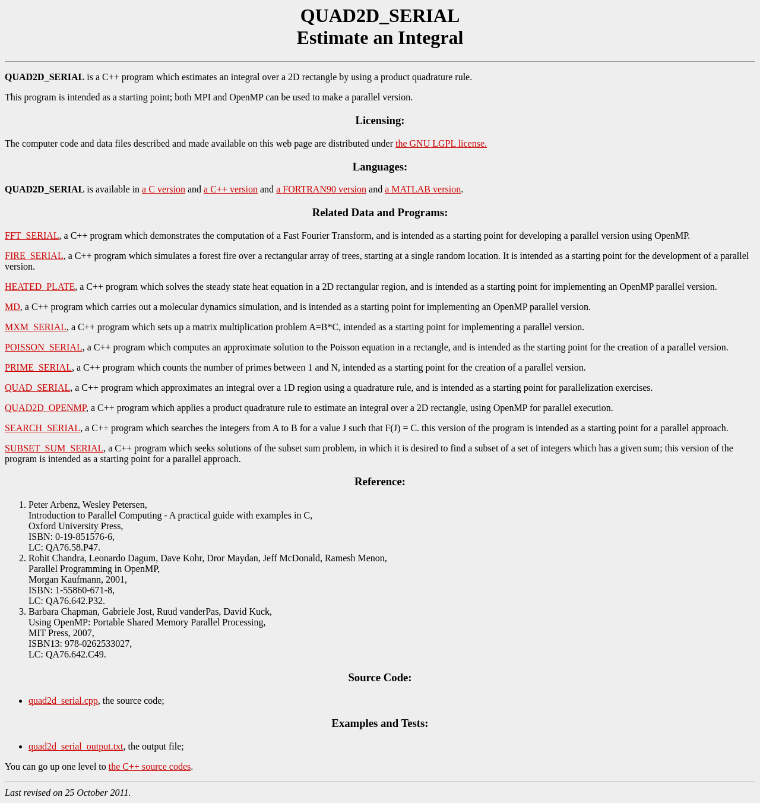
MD (12, 307)
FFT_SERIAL (32, 235)
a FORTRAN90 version (321, 189)
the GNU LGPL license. (441, 143)
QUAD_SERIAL (37, 387)
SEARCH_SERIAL (42, 428)
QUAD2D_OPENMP (45, 408)
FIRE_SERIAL (34, 256)
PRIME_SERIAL (38, 367)
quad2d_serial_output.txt (76, 746)
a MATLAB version (423, 189)
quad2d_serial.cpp (63, 700)
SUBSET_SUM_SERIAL (54, 448)
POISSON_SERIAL (44, 347)
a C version (163, 189)
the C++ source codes (150, 766)
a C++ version (231, 189)
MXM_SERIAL (35, 327)
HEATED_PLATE (40, 287)
